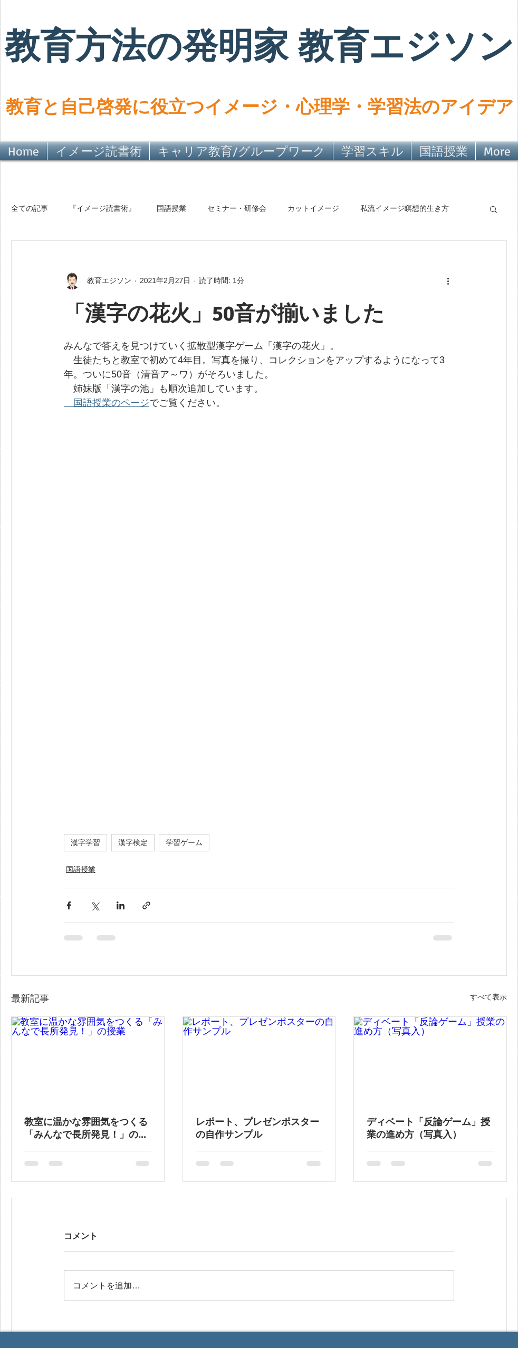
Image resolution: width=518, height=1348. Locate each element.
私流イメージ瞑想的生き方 (404, 208)
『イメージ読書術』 (102, 208)
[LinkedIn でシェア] (121, 905)
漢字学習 (85, 842)
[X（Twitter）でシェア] (95, 905)
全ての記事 (29, 208)
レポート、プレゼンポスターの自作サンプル (257, 1128)
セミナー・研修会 (236, 208)
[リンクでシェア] (146, 905)
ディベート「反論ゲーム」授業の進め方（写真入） (428, 1128)
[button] (493, 209)
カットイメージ (313, 208)
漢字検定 (133, 842)
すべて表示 (488, 997)
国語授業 (171, 208)
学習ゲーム (184, 842)
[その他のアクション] (448, 281)
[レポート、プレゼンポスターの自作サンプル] (259, 1059)
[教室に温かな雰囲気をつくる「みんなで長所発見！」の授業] (88, 1059)
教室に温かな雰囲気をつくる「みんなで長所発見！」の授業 (86, 1128)
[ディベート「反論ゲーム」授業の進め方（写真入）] (430, 1059)
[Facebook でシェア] (69, 905)
